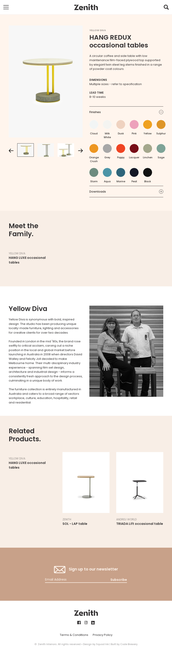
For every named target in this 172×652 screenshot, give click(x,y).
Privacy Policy (102, 635)
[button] (166, 8)
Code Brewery (129, 644)
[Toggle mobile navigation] (6, 7)
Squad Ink (102, 644)
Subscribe (118, 579)
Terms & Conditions (74, 635)
